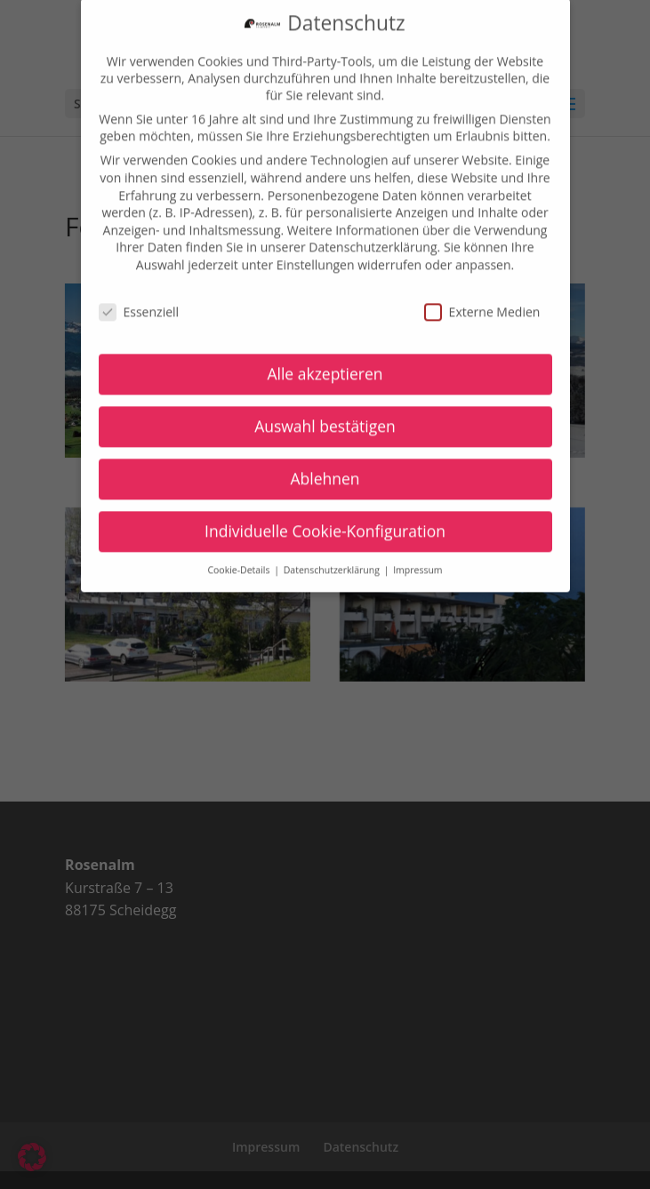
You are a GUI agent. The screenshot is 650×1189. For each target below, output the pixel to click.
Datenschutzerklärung (373, 236)
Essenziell (139, 300)
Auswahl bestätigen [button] (325, 416)
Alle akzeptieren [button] (324, 363)
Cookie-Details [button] (239, 560)
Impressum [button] (417, 560)
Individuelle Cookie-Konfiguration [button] (325, 520)
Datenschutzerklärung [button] (333, 560)
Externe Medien (482, 300)
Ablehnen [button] (324, 468)
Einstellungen (316, 253)
